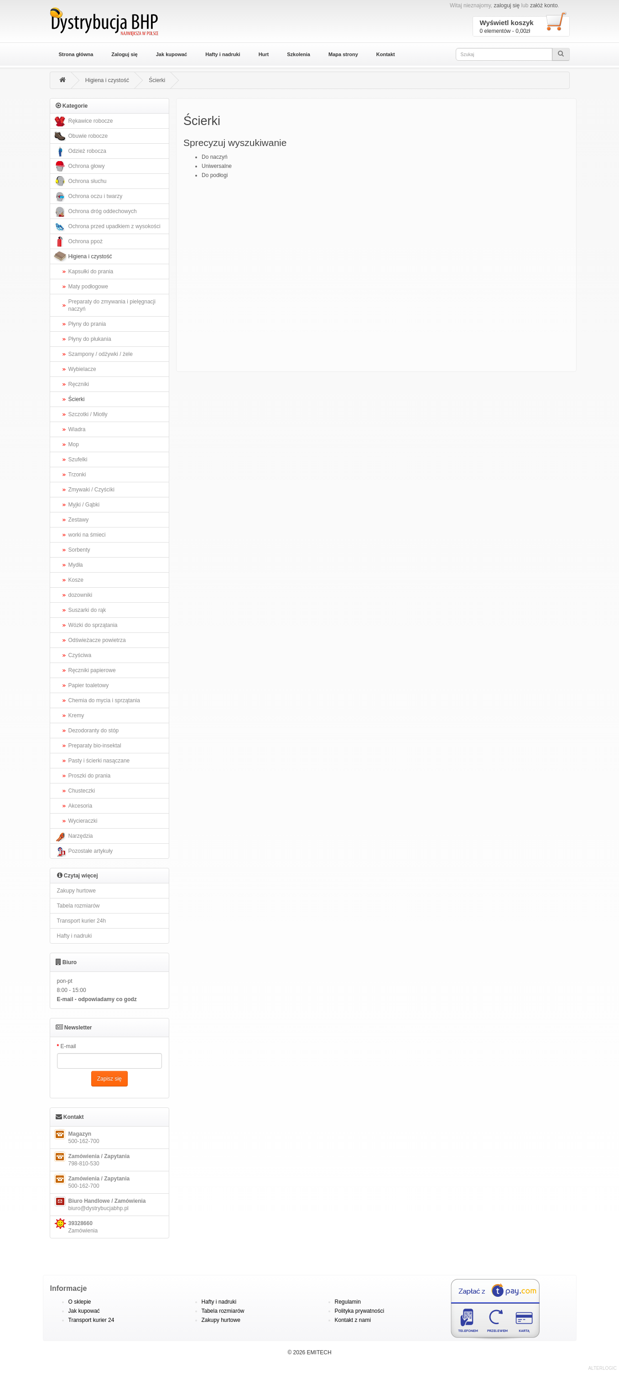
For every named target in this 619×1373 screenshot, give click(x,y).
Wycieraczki (83, 821)
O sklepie (79, 1302)
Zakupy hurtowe (76, 890)
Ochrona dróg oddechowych (94, 211)
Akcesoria (80, 806)
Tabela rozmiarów (78, 906)
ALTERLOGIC (602, 1368)
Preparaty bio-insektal (94, 745)
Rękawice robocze (82, 121)
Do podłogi (215, 175)
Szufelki (78, 459)
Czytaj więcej (77, 875)
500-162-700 (75, 1136)
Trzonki (77, 474)
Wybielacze (82, 369)
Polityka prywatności (360, 1311)
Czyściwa (80, 655)
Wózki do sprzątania (93, 625)
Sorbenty (79, 550)
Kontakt (385, 54)
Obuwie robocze (80, 136)
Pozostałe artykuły (82, 851)
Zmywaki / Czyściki (91, 489)
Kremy (76, 715)
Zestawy (78, 520)
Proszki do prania (89, 776)
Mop (73, 444)
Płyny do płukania (89, 339)
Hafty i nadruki (222, 54)
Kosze (75, 580)
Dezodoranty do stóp (93, 730)
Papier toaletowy (88, 685)
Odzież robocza (79, 151)
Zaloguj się (124, 54)
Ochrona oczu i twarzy (87, 196)
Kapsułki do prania (91, 271)
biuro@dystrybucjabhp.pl (99, 1203)
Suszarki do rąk (87, 610)
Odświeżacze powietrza (97, 640)
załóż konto (544, 5)
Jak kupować (171, 54)
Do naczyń (215, 157)
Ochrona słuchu (79, 181)
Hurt (264, 54)
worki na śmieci (87, 535)
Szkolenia (298, 54)
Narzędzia (72, 836)
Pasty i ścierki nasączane (99, 760)
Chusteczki (81, 791)
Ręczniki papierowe (92, 670)
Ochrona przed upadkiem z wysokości (106, 226)
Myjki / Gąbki (84, 504)
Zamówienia (75, 1226)
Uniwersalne (217, 166)
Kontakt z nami (353, 1320)
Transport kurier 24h (81, 921)
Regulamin (348, 1302)
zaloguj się (507, 5)
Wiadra (77, 429)
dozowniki (80, 595)
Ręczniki (78, 384)
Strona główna (76, 54)
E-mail (68, 1046)
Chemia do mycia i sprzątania (104, 700)
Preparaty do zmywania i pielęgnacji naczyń (112, 305)
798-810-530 (91, 1159)
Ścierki (157, 80)
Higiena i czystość (107, 80)
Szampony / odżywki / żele (100, 354)
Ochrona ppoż (77, 241)
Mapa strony (343, 54)
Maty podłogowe (88, 286)
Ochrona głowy (78, 166)
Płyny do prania (87, 324)
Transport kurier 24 (91, 1320)
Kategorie (72, 105)
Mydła (75, 565)
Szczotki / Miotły (88, 414)
